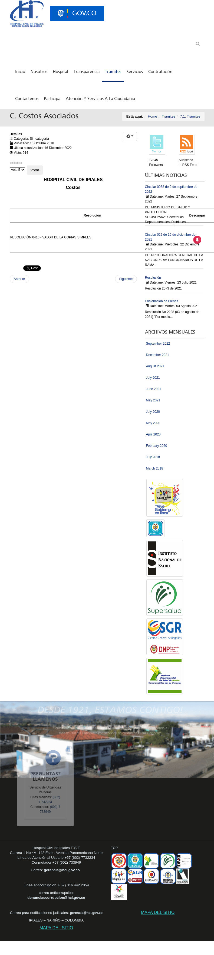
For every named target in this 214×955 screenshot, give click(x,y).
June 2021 (153, 389)
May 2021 (153, 400)
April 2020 (153, 434)
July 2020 (153, 412)
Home (152, 116)
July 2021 (153, 378)
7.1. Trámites (190, 116)
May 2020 (153, 423)
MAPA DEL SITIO (56, 928)
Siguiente (126, 279)
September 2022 (158, 343)
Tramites (168, 116)
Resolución (153, 277)
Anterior (19, 279)
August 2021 (155, 366)
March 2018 (154, 468)
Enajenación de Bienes (161, 301)
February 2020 (156, 446)
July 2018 (153, 457)
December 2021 (157, 355)
